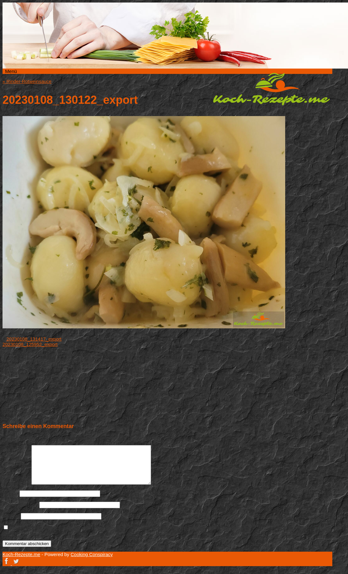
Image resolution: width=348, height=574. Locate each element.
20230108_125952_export (30, 344)
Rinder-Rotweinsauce (27, 81)
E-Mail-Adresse (20, 504)
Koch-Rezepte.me (271, 89)
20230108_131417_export (34, 339)
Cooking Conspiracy (92, 554)
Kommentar (16, 483)
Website (11, 516)
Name (10, 493)
